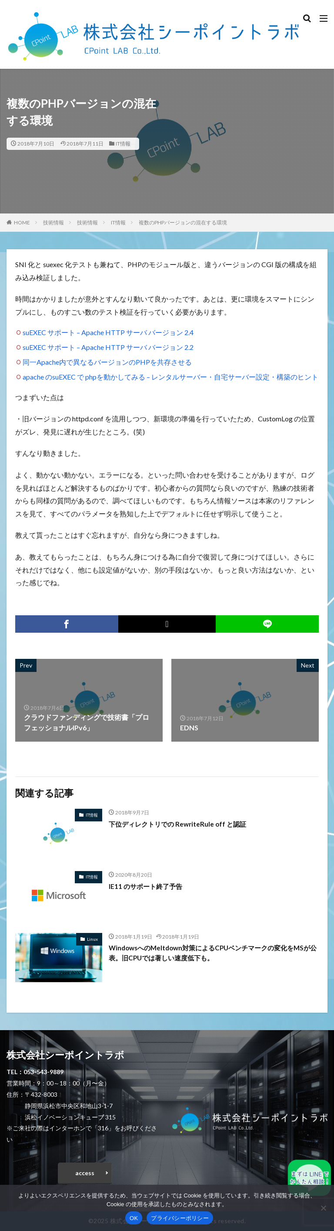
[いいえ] (323, 1208)
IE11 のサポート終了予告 (147, 886)
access (84, 1173)
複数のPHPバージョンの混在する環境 (183, 222)
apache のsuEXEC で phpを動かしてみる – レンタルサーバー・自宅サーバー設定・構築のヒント (170, 377)
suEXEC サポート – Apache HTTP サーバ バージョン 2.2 (108, 347)
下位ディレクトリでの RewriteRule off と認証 (181, 824)
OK (134, 1218)
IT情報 (123, 143)
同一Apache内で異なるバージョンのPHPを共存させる (107, 362)
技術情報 (53, 222)
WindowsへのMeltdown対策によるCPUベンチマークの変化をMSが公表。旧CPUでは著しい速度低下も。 (212, 953)
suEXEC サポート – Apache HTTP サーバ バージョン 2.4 (108, 332)
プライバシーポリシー (180, 1218)
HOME (22, 222)
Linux (92, 939)
